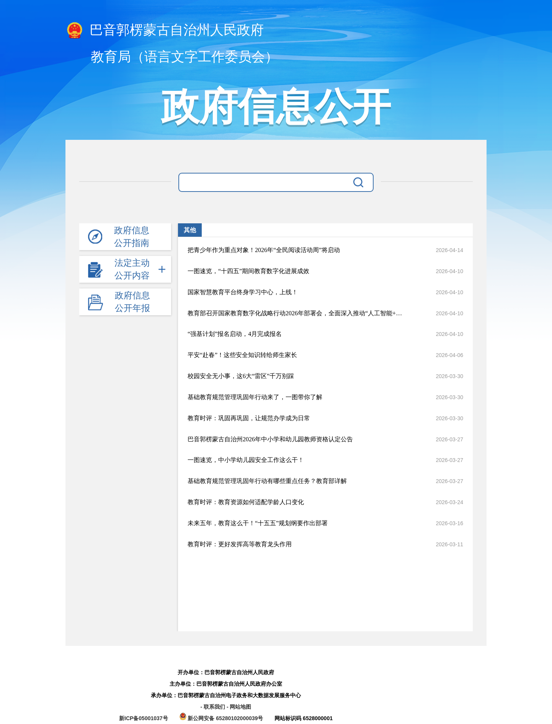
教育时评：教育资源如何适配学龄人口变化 (246, 502)
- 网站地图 (239, 707)
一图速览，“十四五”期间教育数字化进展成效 (248, 271)
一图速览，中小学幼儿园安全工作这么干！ (246, 460)
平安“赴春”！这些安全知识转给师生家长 (242, 355)
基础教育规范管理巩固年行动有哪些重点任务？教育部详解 (267, 481)
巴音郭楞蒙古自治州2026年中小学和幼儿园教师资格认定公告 (270, 439)
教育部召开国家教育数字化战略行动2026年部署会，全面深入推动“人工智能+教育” (298, 313)
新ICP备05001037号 (143, 718)
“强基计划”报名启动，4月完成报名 (235, 334)
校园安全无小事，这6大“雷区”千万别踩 (241, 376)
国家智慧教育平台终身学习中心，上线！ (243, 292)
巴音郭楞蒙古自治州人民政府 (164, 30)
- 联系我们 (213, 707)
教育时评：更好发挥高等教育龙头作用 (240, 544)
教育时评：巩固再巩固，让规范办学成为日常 (249, 418)
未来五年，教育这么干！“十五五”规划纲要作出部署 (258, 523)
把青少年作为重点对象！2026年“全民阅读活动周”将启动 (264, 250)
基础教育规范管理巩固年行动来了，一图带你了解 (255, 397)
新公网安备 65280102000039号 (222, 718)
